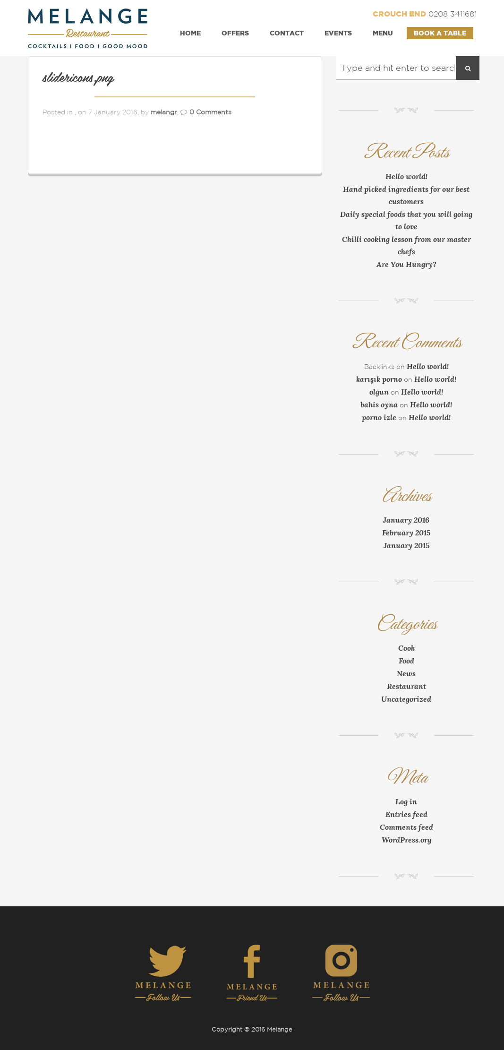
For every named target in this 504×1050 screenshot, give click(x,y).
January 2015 (406, 545)
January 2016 (406, 520)
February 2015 (406, 532)
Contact (287, 33)
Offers (235, 33)
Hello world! (406, 176)
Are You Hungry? (406, 264)
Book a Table (440, 33)
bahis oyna (379, 404)
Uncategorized (406, 699)
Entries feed (406, 814)
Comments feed (406, 827)
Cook (406, 648)
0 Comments (210, 112)
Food (406, 660)
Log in (406, 801)
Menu (383, 33)
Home (190, 33)
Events (338, 33)
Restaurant (406, 686)
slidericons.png (78, 78)
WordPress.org (406, 839)
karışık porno (379, 379)
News (406, 673)
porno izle (379, 417)
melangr (164, 112)
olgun (379, 391)
